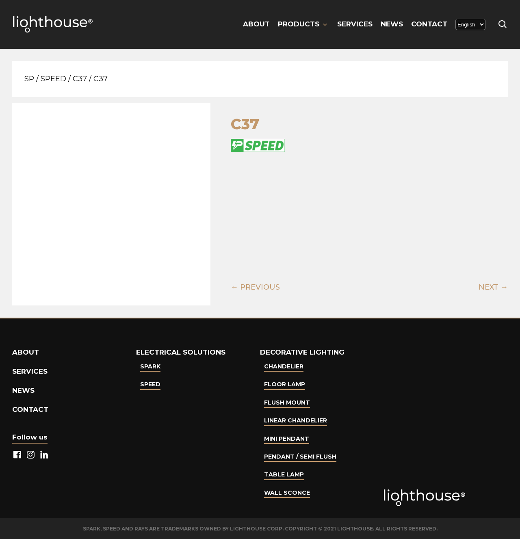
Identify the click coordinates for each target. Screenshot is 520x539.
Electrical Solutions (180, 352)
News (392, 24)
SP (29, 78)
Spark (150, 366)
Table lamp (284, 474)
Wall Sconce (287, 492)
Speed (53, 78)
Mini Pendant (286, 438)
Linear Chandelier (295, 420)
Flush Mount (287, 402)
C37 (80, 78)
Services (355, 24)
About (256, 24)
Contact (429, 24)
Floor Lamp (284, 384)
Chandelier (283, 366)
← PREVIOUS (255, 287)
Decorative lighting (302, 352)
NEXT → (493, 287)
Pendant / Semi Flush (300, 456)
